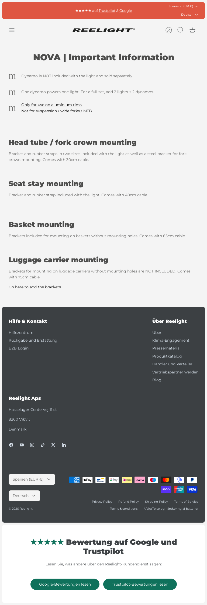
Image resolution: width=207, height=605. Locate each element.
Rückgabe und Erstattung (33, 340)
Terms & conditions (123, 508)
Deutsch (189, 15)
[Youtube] (21, 445)
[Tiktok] (42, 445)
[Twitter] (53, 445)
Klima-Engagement (170, 340)
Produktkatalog (167, 356)
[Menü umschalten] (14, 30)
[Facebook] (11, 445)
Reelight (26, 508)
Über (156, 332)
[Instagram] (32, 445)
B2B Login (19, 348)
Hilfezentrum (21, 332)
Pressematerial (166, 348)
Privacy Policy (102, 501)
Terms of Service (186, 501)
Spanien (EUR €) (183, 6)
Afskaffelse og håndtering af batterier (171, 508)
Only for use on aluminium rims (51, 104)
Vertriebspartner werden (175, 372)
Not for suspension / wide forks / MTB (56, 111)
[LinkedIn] (63, 445)
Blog (156, 379)
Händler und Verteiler (172, 364)
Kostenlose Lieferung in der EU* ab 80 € (104, 10)
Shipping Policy (156, 501)
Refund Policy (128, 501)
